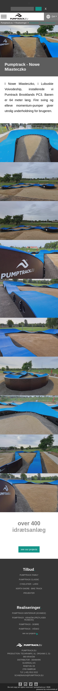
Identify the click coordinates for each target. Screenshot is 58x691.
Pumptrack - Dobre (29, 624)
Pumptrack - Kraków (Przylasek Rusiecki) (29, 619)
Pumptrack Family (29, 575)
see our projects (29, 549)
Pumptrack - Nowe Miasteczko (42, 23)
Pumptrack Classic (29, 580)
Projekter (28, 593)
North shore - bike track (29, 589)
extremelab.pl (51, 689)
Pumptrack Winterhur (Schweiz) (29, 613)
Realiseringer (21, 23)
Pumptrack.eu (7, 23)
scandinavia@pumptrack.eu (29, 675)
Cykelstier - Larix (29, 584)
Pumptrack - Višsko (29, 629)
